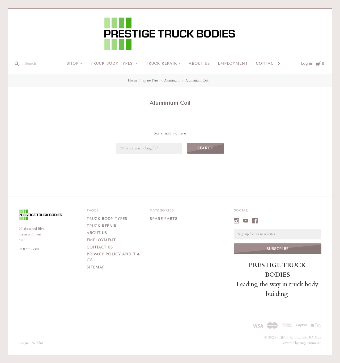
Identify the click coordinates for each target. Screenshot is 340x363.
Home (133, 80)
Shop (73, 64)
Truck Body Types (112, 64)
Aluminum (172, 80)
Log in (306, 64)
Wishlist (37, 343)
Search (205, 148)
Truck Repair (161, 64)
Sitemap (96, 267)
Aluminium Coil (197, 80)
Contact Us (269, 64)
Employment (233, 64)
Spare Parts (151, 80)
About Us (199, 64)
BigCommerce (310, 343)
